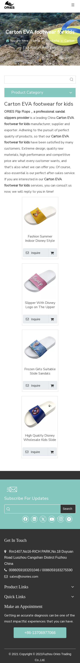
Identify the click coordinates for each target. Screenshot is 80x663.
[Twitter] (43, 519)
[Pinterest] (69, 519)
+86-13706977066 (40, 633)
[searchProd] (36, 79)
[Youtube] (51, 519)
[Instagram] (60, 519)
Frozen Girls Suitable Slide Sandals (40, 371)
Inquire (31, 252)
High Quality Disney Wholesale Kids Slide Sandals (39, 437)
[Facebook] (25, 519)
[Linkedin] (34, 519)
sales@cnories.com (24, 576)
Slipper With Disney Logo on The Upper (40, 305)
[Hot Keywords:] (72, 79)
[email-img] (11, 489)
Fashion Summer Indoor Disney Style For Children (40, 238)
